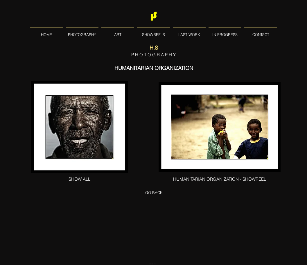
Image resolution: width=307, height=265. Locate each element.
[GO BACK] (154, 192)
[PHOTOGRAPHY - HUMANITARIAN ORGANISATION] (220, 127)
